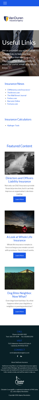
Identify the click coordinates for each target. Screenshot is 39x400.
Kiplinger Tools (13, 125)
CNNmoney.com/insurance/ (18, 90)
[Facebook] (17, 356)
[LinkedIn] (21, 356)
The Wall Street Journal (16, 95)
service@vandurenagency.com (19, 353)
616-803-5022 (22, 334)
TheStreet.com (13, 92)
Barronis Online (13, 101)
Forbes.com (12, 98)
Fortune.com (12, 104)
